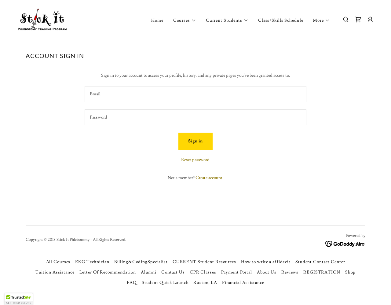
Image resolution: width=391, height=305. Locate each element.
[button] (184, 20)
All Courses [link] (58, 262)
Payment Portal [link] (236, 272)
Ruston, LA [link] (205, 282)
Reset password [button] (195, 160)
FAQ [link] (132, 282)
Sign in (195, 141)
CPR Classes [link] (203, 272)
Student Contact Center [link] (320, 262)
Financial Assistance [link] (243, 282)
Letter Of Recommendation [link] (107, 272)
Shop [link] (350, 272)
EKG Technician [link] (92, 262)
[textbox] (195, 94)
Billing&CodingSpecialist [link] (141, 262)
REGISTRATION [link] (321, 272)
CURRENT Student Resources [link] (204, 262)
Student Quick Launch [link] (165, 282)
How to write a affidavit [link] (266, 262)
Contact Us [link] (173, 272)
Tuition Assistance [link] (55, 272)
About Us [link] (266, 272)
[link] (41, 18)
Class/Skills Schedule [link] (280, 20)
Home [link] (157, 20)
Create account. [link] (209, 178)
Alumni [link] (148, 272)
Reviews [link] (289, 272)
